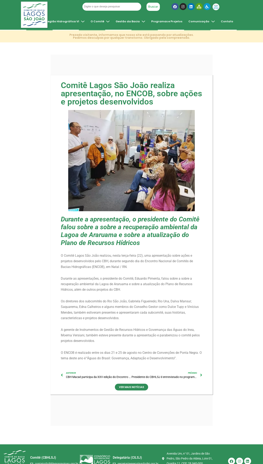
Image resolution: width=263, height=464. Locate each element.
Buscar (153, 6)
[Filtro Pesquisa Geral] (111, 7)
